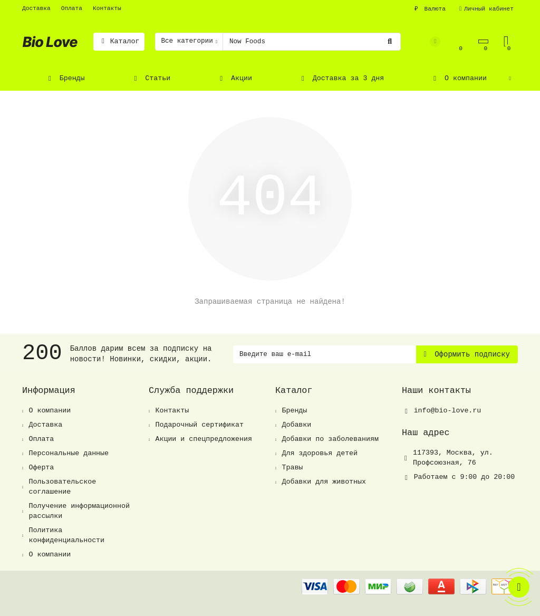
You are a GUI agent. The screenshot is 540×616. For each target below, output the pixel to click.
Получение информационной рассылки (79, 511)
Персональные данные (68, 453)
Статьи (151, 78)
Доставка (36, 8)
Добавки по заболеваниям (330, 439)
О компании (458, 78)
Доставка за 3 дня (341, 78)
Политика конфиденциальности (66, 535)
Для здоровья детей (320, 453)
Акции (234, 78)
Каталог (119, 41)
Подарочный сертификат (199, 425)
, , (453, 458)
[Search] (312, 42)
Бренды (65, 78)
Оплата (71, 8)
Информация (48, 391)
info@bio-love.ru (447, 411)
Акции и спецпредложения (203, 439)
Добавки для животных (324, 482)
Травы (292, 467)
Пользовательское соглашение (62, 487)
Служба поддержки (191, 391)
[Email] (324, 354)
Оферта (41, 467)
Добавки (296, 425)
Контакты (107, 8)
